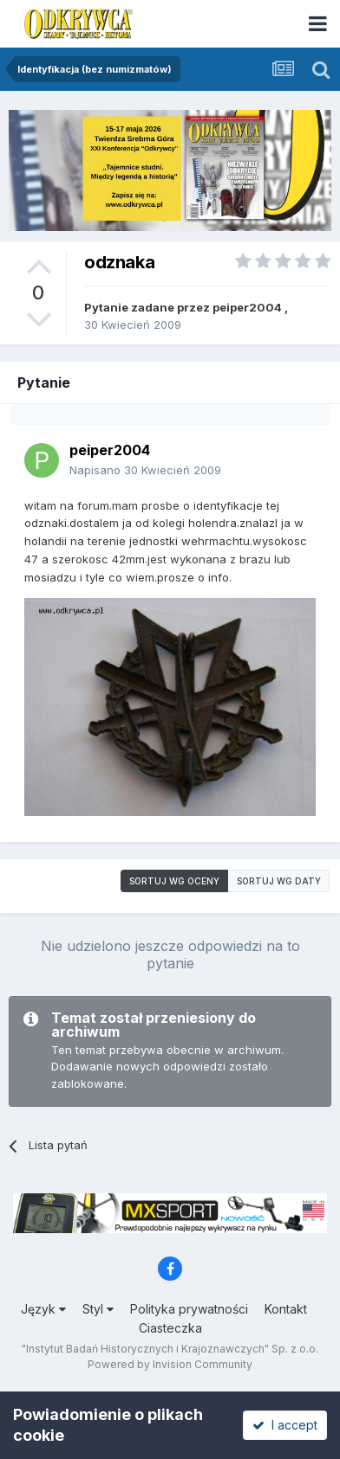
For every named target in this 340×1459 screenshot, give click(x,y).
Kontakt (286, 1309)
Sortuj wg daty (279, 881)
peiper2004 (247, 307)
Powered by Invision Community (170, 1364)
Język (43, 1309)
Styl (98, 1309)
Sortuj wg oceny (174, 881)
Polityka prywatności (189, 1309)
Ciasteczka (170, 1328)
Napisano (145, 470)
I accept (284, 1424)
